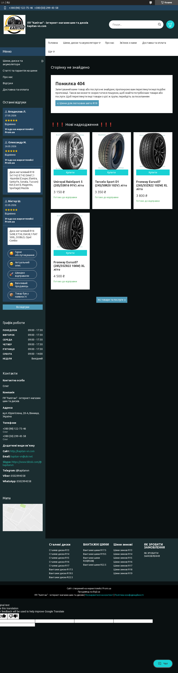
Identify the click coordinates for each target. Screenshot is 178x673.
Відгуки (8, 83)
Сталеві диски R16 (59, 561)
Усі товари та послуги (110, 299)
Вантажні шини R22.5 (94, 564)
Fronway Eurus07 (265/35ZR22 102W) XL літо (151, 185)
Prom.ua (106, 588)
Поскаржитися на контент (99, 595)
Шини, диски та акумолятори (80, 42)
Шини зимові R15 (123, 557)
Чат (163, 663)
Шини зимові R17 (123, 565)
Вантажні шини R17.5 (94, 550)
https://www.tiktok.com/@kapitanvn (22, 464)
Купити (70, 172)
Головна (53, 42)
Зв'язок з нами (128, 42)
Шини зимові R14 (123, 554)
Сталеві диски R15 (59, 557)
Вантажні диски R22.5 (61, 577)
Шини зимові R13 (123, 550)
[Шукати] (159, 24)
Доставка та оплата (154, 42)
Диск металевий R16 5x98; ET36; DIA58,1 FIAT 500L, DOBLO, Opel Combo (23, 235)
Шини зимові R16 (123, 561)
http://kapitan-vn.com (22, 451)
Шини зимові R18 (123, 569)
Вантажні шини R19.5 (94, 554)
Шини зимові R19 (123, 573)
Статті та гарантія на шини (20, 70)
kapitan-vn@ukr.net (22, 456)
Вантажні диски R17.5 (61, 569)
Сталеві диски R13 (59, 550)
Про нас (109, 42)
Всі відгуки (22, 307)
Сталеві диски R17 (59, 565)
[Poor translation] (13, 616)
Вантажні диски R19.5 (61, 573)
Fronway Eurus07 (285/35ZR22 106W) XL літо (69, 266)
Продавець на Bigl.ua (89, 592)
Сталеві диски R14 (59, 554)
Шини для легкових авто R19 (78, 103)
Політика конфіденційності (129, 595)
